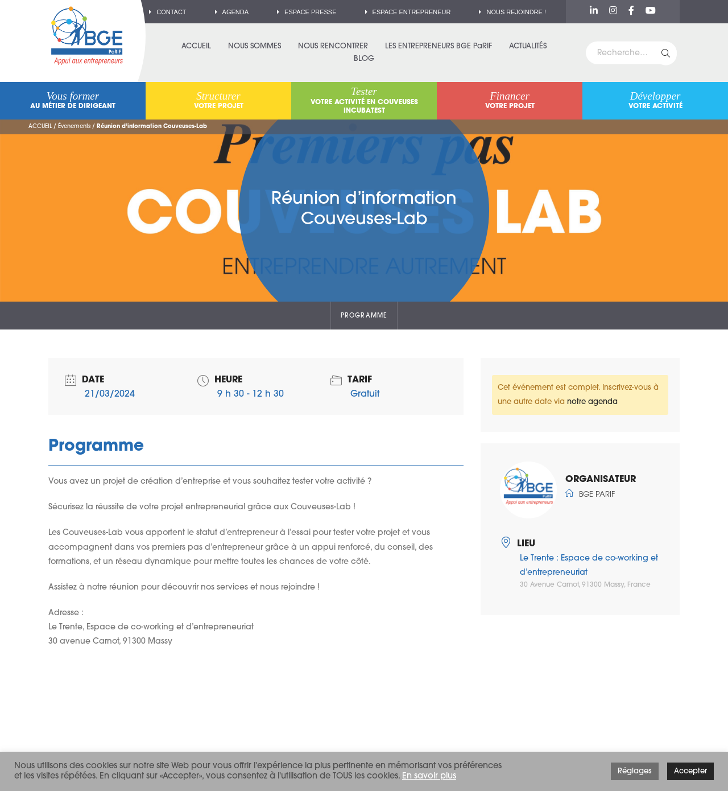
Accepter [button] (690, 771)
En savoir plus (429, 776)
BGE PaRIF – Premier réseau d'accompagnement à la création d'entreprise (87, 35)
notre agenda (592, 402)
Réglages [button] (635, 771)
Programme (364, 316)
